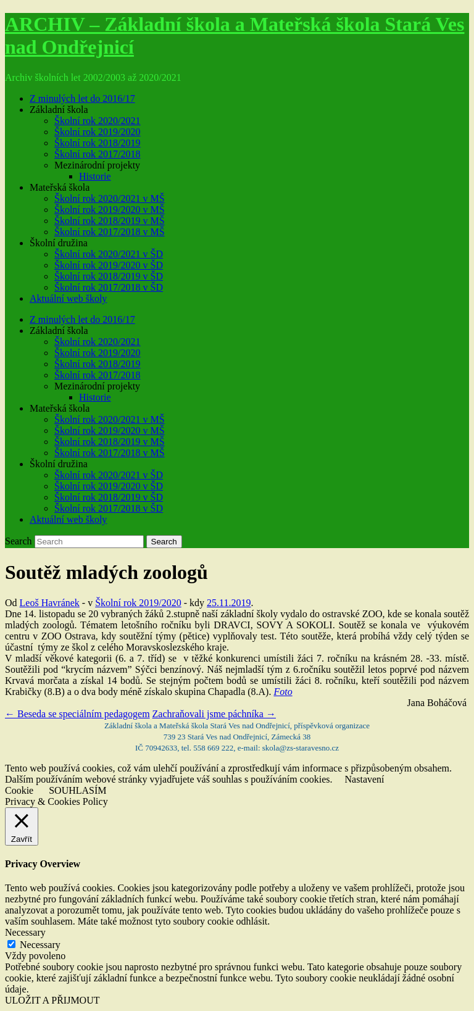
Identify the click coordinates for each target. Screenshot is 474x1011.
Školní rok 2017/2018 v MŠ (109, 232)
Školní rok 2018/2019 (97, 143)
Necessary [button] (25, 932)
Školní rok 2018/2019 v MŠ (109, 220)
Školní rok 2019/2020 (97, 132)
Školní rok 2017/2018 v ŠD (108, 287)
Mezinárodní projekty (97, 165)
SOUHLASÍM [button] (77, 790)
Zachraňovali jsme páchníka (214, 714)
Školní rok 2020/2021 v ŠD (108, 254)
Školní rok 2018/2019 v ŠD (108, 276)
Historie (95, 176)
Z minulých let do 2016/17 (82, 98)
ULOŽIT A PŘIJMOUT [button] (52, 1000)
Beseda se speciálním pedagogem (77, 714)
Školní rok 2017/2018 (97, 154)
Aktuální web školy (68, 298)
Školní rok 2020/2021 (97, 120)
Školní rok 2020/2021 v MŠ (109, 198)
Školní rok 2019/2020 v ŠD (108, 265)
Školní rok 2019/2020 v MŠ (109, 209)
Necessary (40, 944)
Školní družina (59, 243)
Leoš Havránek (50, 602)
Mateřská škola (59, 187)
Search (18, 541)
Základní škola (59, 109)
